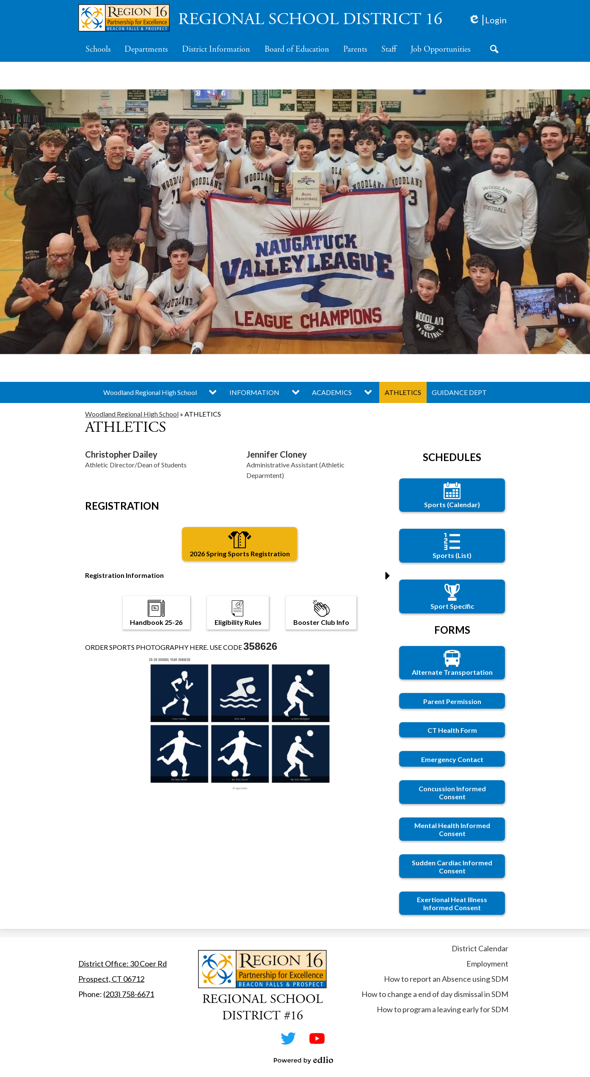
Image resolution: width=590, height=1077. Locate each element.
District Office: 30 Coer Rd (122, 963)
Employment (487, 963)
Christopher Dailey (121, 454)
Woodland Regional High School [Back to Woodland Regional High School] (132, 414)
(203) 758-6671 (128, 994)
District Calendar (480, 948)
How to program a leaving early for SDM (442, 1009)
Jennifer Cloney (276, 454)
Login (487, 20)
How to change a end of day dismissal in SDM (434, 994)
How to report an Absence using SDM (446, 978)
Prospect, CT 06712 (111, 978)
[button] (98, 49)
